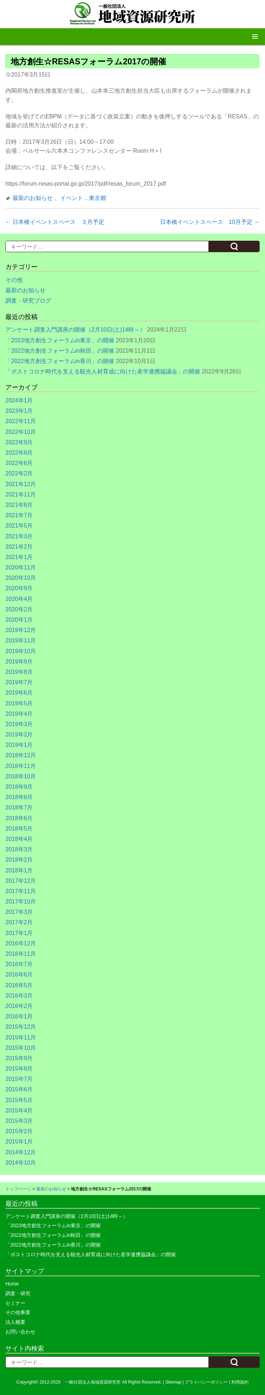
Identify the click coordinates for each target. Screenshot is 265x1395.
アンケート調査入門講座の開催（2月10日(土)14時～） (75, 330)
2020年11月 (20, 567)
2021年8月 (19, 505)
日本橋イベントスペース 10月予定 (210, 222)
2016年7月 (19, 964)
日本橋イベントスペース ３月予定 (54, 222)
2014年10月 (20, 1163)
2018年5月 (19, 829)
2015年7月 (19, 1079)
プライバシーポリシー (206, 1382)
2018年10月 (20, 776)
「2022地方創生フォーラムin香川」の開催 (59, 361)
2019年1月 (19, 745)
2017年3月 (19, 912)
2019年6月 (19, 693)
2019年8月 (19, 672)
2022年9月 (19, 442)
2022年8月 (19, 453)
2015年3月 (19, 1121)
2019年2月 (19, 734)
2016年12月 (20, 943)
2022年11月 (20, 421)
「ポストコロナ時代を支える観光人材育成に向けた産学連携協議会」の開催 (102, 371)
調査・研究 (17, 1293)
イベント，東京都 (83, 198)
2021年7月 (19, 515)
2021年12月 (20, 484)
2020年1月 (19, 620)
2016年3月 (19, 996)
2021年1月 (19, 557)
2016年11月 (20, 954)
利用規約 (240, 1382)
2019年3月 (19, 724)
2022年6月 (19, 463)
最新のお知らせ (33, 198)
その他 (14, 280)
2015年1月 (19, 1142)
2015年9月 (19, 1058)
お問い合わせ (20, 1332)
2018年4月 (19, 839)
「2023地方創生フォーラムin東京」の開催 (59, 340)
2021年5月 (19, 526)
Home (12, 1284)
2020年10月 (20, 578)
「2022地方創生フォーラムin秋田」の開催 (59, 351)
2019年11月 (20, 640)
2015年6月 (19, 1089)
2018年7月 (19, 807)
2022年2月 (19, 473)
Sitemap (173, 1382)
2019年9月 (19, 662)
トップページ (18, 1188)
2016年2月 (19, 1006)
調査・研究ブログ (28, 301)
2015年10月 (20, 1048)
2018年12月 (20, 755)
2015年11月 (20, 1037)
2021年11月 (20, 494)
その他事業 (17, 1312)
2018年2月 (19, 860)
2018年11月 (20, 766)
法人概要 (15, 1322)
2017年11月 (20, 891)
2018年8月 (19, 797)
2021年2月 (19, 547)
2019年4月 (19, 714)
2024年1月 (19, 400)
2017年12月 (20, 881)
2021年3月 (19, 536)
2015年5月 (19, 1100)
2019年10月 (20, 651)
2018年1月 (19, 870)
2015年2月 (19, 1131)
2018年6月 (19, 818)
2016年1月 (19, 1016)
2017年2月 (19, 922)
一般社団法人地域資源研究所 (93, 1382)
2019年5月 (19, 703)
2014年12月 (20, 1152)
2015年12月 (20, 1027)
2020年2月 (19, 609)
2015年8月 (19, 1069)
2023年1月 (19, 411)
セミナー (15, 1303)
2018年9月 (19, 787)
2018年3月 (19, 849)
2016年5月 (19, 985)
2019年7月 (19, 682)
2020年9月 (19, 588)
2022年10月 (20, 432)
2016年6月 (19, 974)
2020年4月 (19, 599)
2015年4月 (19, 1110)
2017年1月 (19, 933)
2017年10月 (20, 902)
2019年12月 (20, 630)
